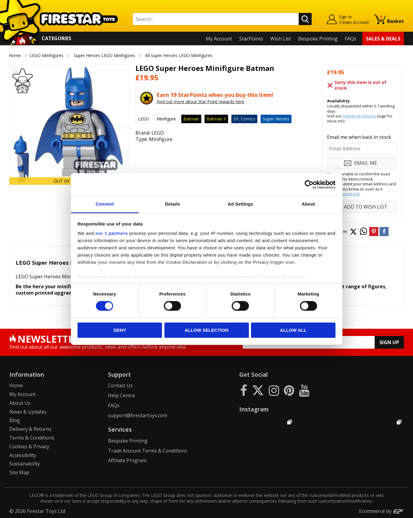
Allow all (293, 330)
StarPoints (251, 38)
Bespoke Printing (318, 38)
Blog (14, 420)
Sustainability (24, 463)
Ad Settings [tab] (240, 203)
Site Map (19, 472)
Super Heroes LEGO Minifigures (104, 55)
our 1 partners (111, 233)
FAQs (350, 38)
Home (15, 55)
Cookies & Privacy (29, 446)
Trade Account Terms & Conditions (147, 450)
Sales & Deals (383, 38)
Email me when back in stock (359, 137)
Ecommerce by (381, 511)
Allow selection (206, 330)
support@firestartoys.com (137, 415)
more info (351, 194)
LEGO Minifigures (46, 55)
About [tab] (308, 203)
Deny (119, 330)
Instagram (254, 409)
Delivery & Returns (359, 116)
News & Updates (28, 411)
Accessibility (22, 455)
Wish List (280, 38)
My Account (219, 38)
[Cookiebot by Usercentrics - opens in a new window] (309, 184)
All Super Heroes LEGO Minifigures (178, 55)
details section (288, 276)
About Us (19, 403)
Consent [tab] (105, 203)
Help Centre (121, 395)
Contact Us (120, 385)
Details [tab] (172, 203)
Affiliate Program (127, 460)
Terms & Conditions (31, 437)
